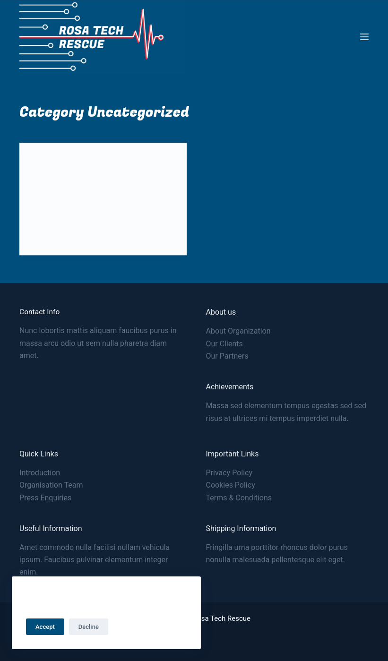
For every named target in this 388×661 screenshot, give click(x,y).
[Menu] (364, 37)
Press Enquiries (45, 497)
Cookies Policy (230, 485)
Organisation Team (51, 485)
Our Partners (227, 356)
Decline (88, 626)
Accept (45, 626)
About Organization (238, 330)
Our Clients (224, 343)
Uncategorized (56, 162)
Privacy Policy (229, 472)
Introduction (39, 472)
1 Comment (117, 236)
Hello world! (61, 182)
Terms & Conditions (239, 497)
